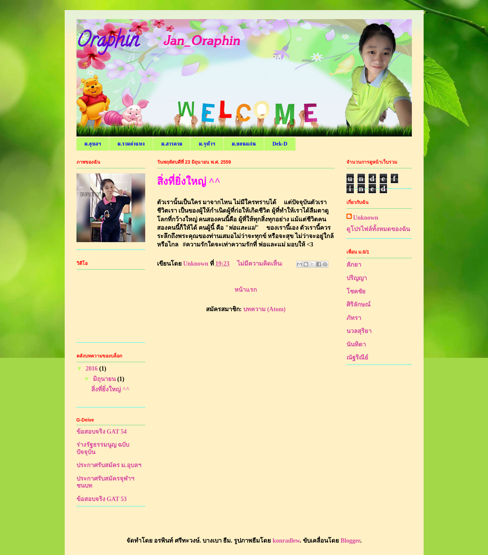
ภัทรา (353, 318)
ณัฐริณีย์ (357, 357)
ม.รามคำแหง (131, 144)
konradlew (286, 540)
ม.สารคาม (171, 144)
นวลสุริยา (359, 331)
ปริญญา (356, 278)
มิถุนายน (105, 379)
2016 (92, 368)
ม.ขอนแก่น (244, 144)
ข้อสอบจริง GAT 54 (101, 431)
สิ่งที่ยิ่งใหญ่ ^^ (188, 181)
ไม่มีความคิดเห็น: (261, 263)
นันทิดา (356, 344)
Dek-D (279, 144)
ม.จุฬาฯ (207, 144)
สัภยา (353, 264)
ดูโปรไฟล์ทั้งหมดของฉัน (378, 229)
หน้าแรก (245, 289)
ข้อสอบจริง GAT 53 (101, 499)
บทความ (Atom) (264, 309)
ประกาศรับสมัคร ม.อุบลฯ (108, 465)
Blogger (350, 540)
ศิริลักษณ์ (358, 304)
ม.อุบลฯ (93, 144)
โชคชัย (356, 291)
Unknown (365, 217)
